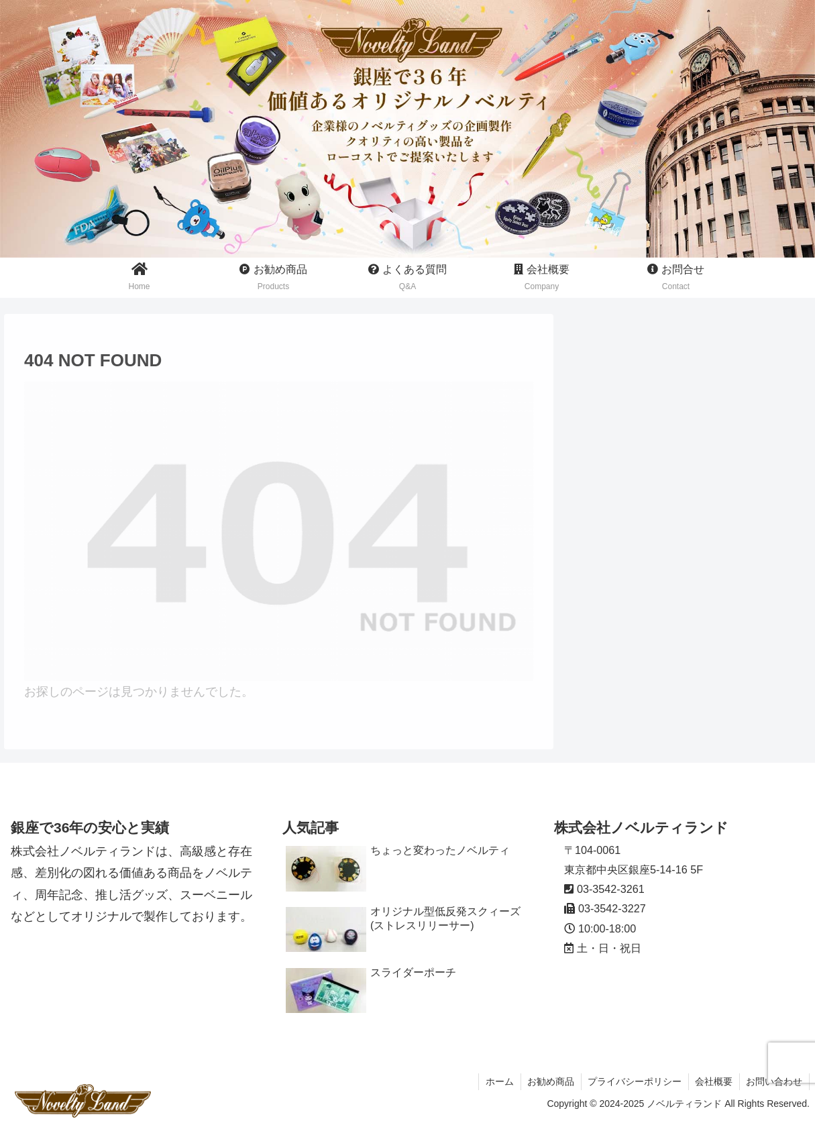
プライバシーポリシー (633, 1081)
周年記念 (606, 512)
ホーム (497, 1081)
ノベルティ (612, 407)
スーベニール (618, 477)
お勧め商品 (548, 1081)
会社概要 (713, 1081)
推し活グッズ (618, 442)
